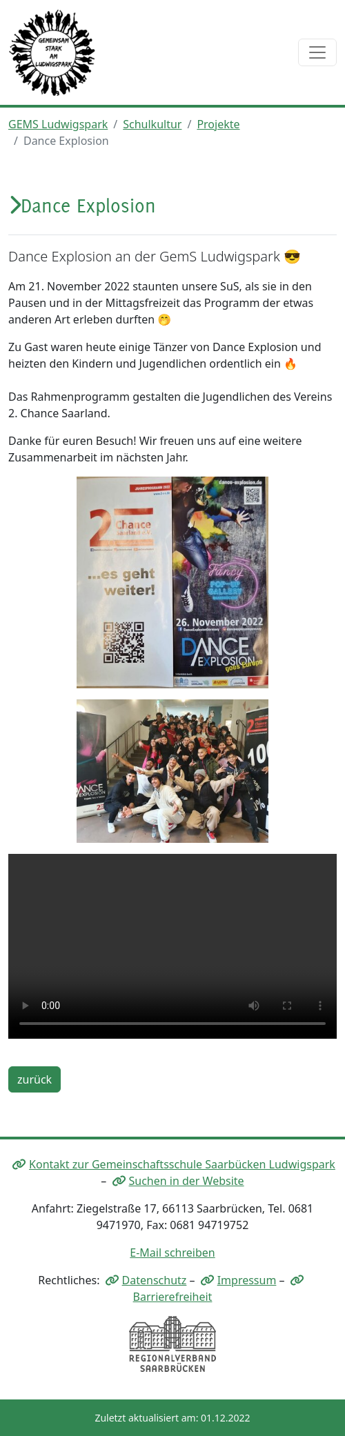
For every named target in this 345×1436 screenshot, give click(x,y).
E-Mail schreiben (172, 1252)
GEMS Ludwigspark (58, 124)
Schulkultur (152, 124)
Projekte (218, 124)
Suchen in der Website (186, 1180)
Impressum (247, 1280)
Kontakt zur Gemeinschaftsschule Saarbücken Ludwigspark (182, 1164)
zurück (34, 1079)
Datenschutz (154, 1280)
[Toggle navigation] (317, 52)
